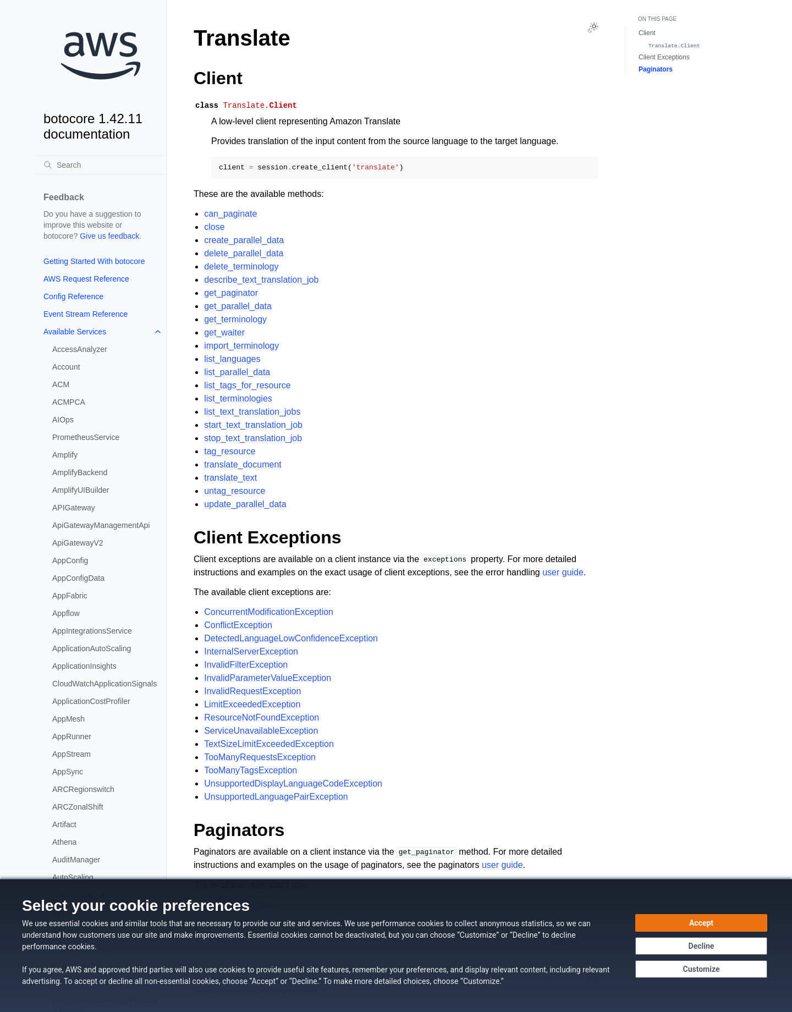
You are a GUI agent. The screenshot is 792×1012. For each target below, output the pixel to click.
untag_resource (234, 491)
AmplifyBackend (79, 472)
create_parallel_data (244, 240)
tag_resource (229, 451)
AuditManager (76, 859)
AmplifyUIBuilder (80, 490)
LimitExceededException (252, 704)
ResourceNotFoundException (261, 717)
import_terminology (241, 345)
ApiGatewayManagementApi (101, 525)
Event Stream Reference (85, 314)
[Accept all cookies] (701, 923)
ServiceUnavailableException (261, 730)
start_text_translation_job (253, 425)
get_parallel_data (238, 306)
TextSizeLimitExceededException (269, 744)
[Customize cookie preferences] (701, 969)
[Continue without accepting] (701, 946)
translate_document (243, 464)
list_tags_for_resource (247, 385)
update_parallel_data (245, 504)
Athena (64, 842)
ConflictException (238, 625)
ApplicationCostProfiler (91, 701)
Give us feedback (109, 236)
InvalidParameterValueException (267, 678)
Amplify (65, 454)
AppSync (67, 771)
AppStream (71, 754)
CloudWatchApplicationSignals (104, 683)
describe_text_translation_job (261, 279)
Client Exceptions (664, 57)
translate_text (230, 477)
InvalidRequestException (252, 691)
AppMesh (68, 718)
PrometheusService (85, 437)
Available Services (74, 331)
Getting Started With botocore (94, 261)
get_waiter (224, 332)
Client (647, 33)
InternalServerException (251, 651)
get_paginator (231, 293)
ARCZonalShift (77, 806)
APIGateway (73, 507)
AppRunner (71, 736)
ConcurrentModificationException (268, 612)
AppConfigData (78, 578)
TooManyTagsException (250, 770)
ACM (60, 384)
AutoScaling (73, 877)
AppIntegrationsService (92, 630)
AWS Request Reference (86, 278)
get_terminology (235, 319)
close (214, 227)
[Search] (101, 165)
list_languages (232, 359)
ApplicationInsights (84, 666)
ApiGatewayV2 (77, 542)
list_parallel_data (237, 372)
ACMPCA (68, 402)
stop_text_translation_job (253, 438)
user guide (563, 572)
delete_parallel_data (243, 253)
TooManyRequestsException (260, 757)
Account (66, 366)
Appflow (66, 613)
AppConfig (70, 560)
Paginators (656, 69)
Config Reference (73, 296)
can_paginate (230, 213)
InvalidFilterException (246, 664)
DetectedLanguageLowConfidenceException (291, 638)
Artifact (64, 824)
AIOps (63, 419)
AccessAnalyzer (79, 349)
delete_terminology (241, 266)
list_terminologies (238, 398)
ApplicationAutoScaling (91, 648)
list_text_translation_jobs (252, 411)
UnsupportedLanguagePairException (276, 796)
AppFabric (69, 595)
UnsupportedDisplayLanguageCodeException (293, 783)
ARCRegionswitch (83, 789)
